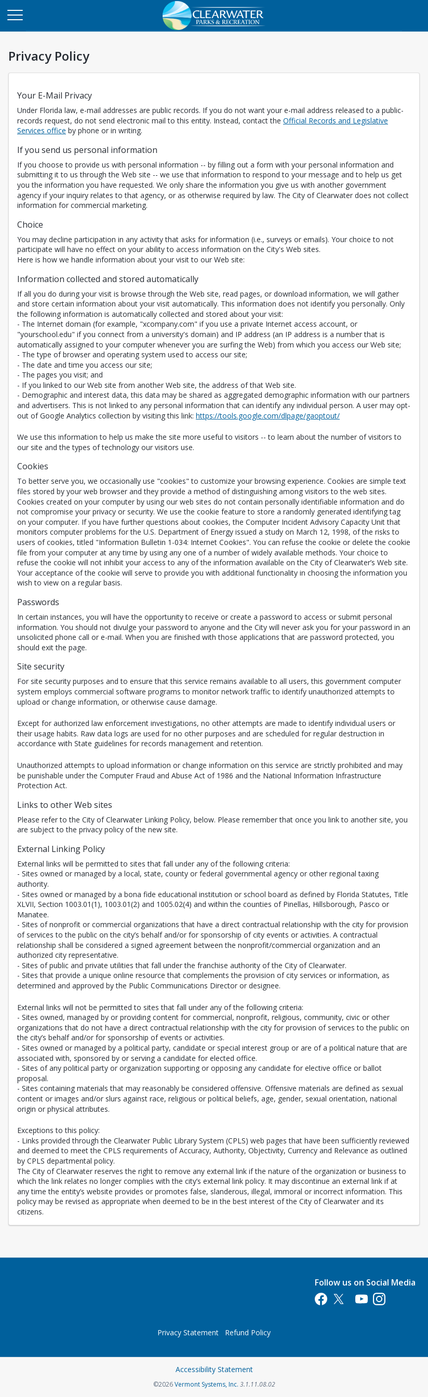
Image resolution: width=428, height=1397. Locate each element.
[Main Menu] (14, 14)
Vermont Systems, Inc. (206, 1384)
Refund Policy (248, 1332)
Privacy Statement (188, 1332)
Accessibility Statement (214, 1369)
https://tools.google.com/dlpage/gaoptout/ (268, 416)
